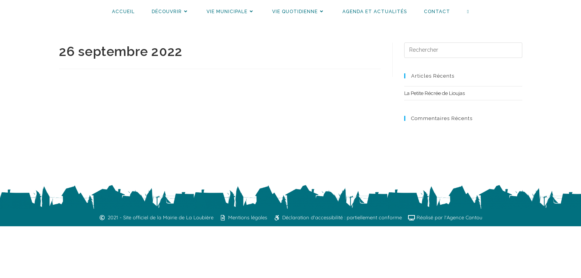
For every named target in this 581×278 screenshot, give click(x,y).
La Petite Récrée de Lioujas (434, 93)
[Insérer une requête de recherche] (463, 50)
